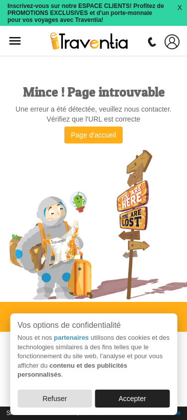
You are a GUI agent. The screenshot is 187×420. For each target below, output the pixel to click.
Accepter (132, 399)
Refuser (54, 399)
